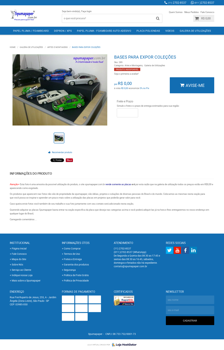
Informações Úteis (76, 243)
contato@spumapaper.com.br (130, 266)
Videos (169, 30)
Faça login (86, 11)
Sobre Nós (17, 264)
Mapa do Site (19, 259)
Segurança (70, 269)
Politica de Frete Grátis (76, 275)
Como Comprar (72, 248)
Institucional (20, 243)
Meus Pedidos (191, 12)
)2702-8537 (204, 3)
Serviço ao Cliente (21, 269)
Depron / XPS (63, 30)
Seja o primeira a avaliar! (126, 73)
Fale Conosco (207, 12)
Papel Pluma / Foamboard (31, 30)
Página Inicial (19, 248)
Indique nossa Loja (22, 275)
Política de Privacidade (76, 280)
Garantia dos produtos (76, 264)
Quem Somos (176, 12)
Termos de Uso (72, 253)
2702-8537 (177, 3)
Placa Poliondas (148, 30)
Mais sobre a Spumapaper (26, 280)
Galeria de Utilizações (195, 30)
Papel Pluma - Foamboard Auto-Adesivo (104, 30)
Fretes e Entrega (73, 259)
